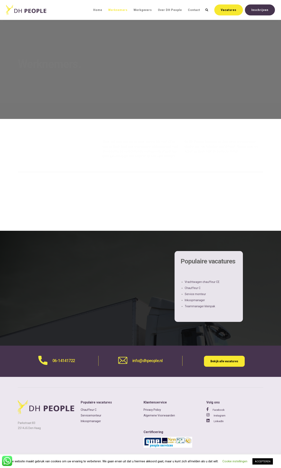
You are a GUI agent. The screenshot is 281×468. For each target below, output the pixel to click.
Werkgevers (143, 10)
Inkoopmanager (195, 300)
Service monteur (195, 294)
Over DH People (170, 10)
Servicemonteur (91, 415)
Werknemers (118, 10)
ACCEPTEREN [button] (262, 461)
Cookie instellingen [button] (234, 461)
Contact (194, 10)
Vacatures (228, 10)
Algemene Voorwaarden (159, 415)
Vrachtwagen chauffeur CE (202, 282)
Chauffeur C (193, 288)
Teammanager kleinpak (200, 306)
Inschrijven (259, 10)
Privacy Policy (152, 409)
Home (97, 10)
